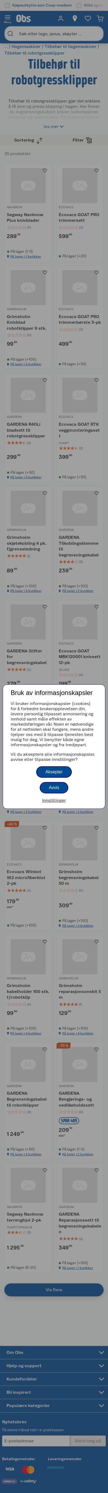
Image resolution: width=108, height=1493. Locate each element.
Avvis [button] (54, 787)
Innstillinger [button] (54, 800)
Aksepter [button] (54, 772)
